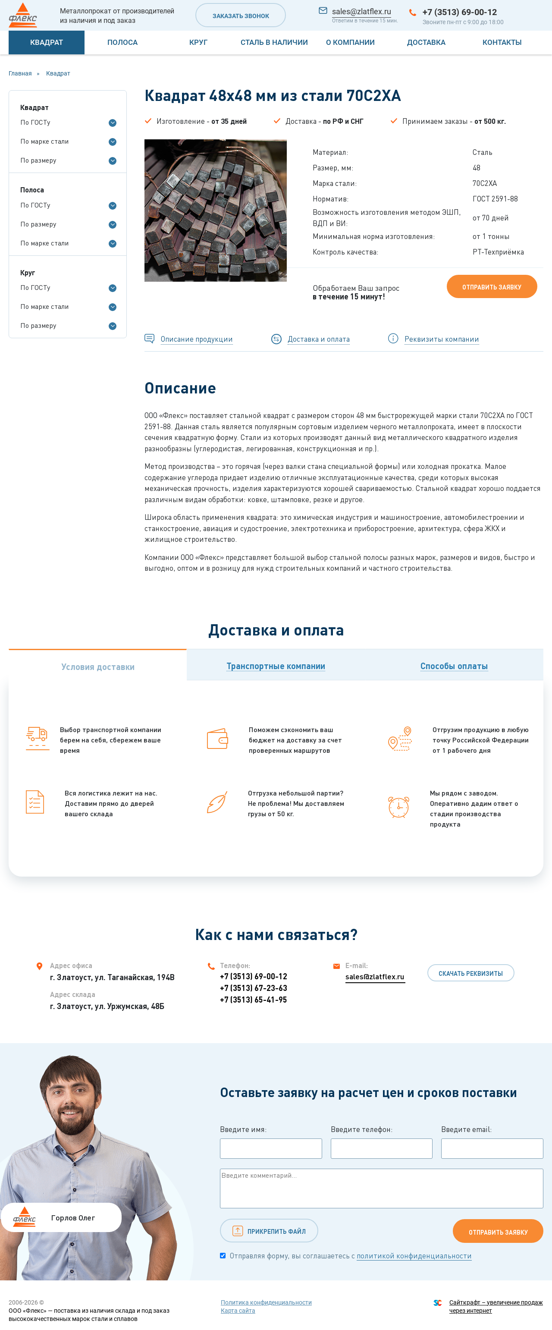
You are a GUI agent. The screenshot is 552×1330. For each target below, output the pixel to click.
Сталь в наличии (274, 42)
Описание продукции (197, 338)
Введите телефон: (382, 1142)
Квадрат (46, 42)
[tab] (98, 664)
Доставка (426, 42)
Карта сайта (238, 1310)
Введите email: (492, 1142)
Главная (20, 73)
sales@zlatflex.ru (361, 11)
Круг (198, 42)
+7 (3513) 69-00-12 (460, 12)
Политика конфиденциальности (266, 1302)
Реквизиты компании (442, 338)
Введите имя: (271, 1142)
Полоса (122, 42)
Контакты (502, 42)
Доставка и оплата (319, 338)
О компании (350, 42)
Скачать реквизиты (471, 973)
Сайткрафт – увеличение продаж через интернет (496, 1306)
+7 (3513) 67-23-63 (253, 988)
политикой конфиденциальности (414, 1255)
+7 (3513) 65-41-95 (253, 999)
